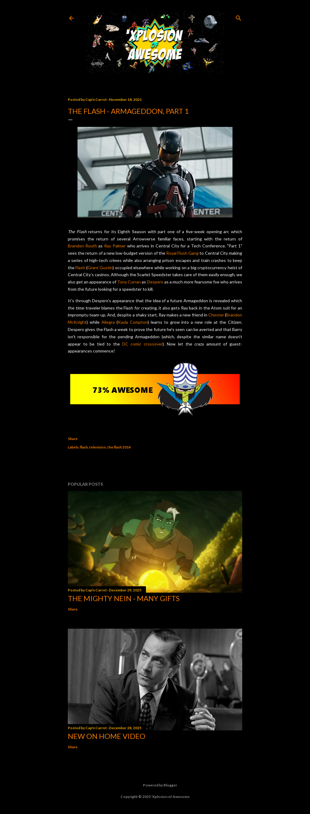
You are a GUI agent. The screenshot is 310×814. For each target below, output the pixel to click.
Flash (80, 267)
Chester (216, 314)
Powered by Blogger (155, 785)
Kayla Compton (133, 322)
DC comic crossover (142, 343)
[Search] (238, 17)
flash (84, 447)
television (97, 447)
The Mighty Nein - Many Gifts (124, 598)
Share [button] (73, 438)
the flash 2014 (119, 447)
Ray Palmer (115, 245)
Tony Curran (129, 281)
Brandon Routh (82, 245)
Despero (155, 281)
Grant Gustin (100, 267)
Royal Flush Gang (182, 253)
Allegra (108, 322)
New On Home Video (106, 736)
